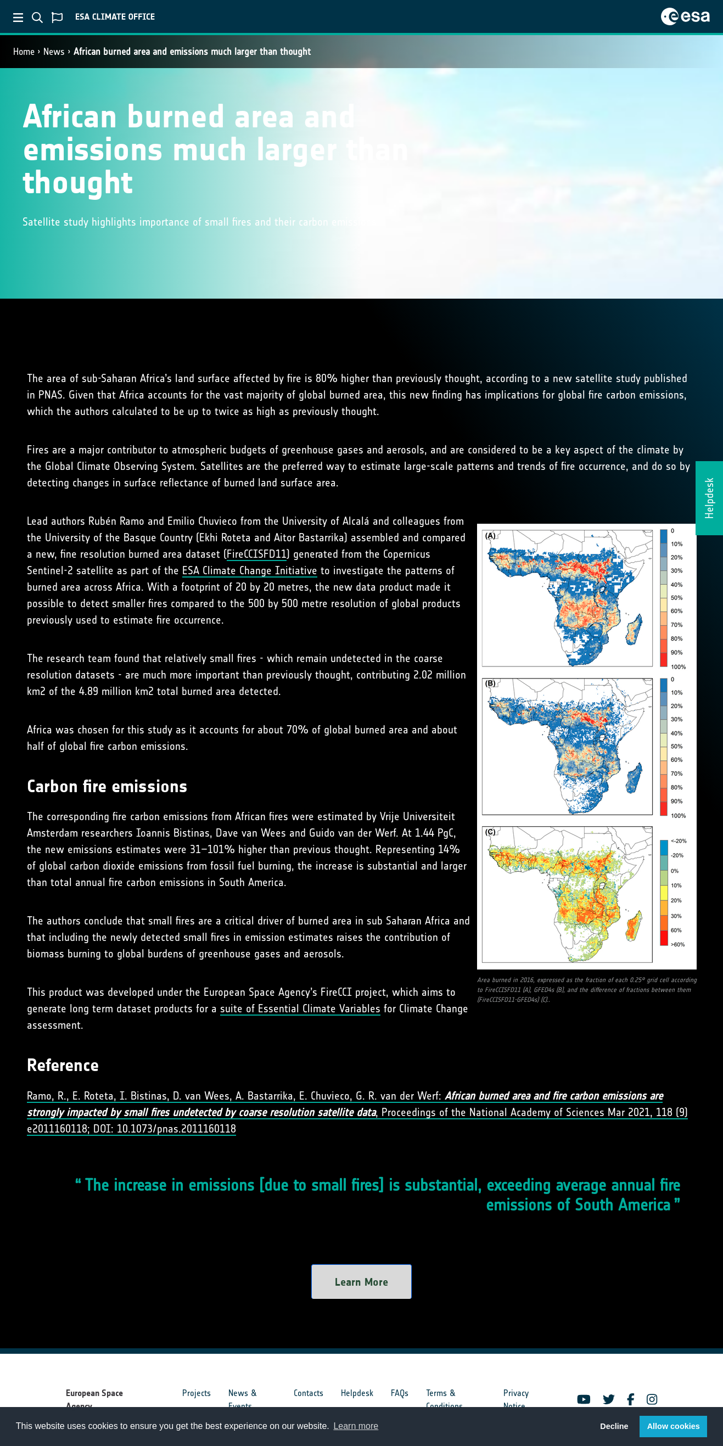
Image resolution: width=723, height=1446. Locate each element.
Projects (196, 1393)
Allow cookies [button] (673, 1426)
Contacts (308, 1393)
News (54, 51)
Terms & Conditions (444, 1399)
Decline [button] (614, 1426)
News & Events (242, 1399)
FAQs (399, 1393)
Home (24, 51)
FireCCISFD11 (257, 554)
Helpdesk (357, 1393)
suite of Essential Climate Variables (300, 1008)
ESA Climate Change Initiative (249, 570)
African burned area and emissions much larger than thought (192, 51)
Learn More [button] (361, 1281)
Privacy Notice (516, 1399)
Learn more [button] (355, 1426)
